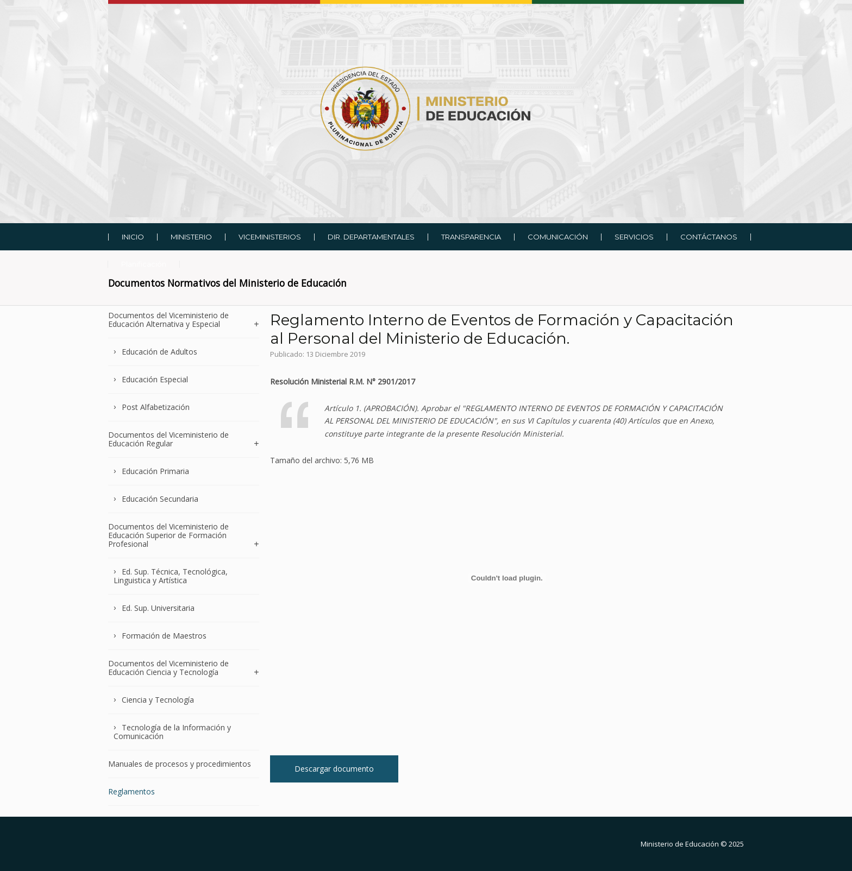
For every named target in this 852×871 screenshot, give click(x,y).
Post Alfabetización (156, 407)
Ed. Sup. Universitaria (158, 608)
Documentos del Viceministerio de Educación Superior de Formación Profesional (168, 535)
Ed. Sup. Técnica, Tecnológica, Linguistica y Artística (171, 575)
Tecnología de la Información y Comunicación (172, 731)
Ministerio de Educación (680, 844)
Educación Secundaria (160, 499)
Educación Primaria (155, 471)
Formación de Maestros (164, 635)
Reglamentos (131, 791)
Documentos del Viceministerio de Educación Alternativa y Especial (168, 320)
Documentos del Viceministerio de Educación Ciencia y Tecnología (168, 667)
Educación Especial (155, 379)
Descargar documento (334, 768)
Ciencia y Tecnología (158, 700)
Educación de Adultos (159, 351)
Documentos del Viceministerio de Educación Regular (168, 439)
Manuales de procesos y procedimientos (179, 764)
